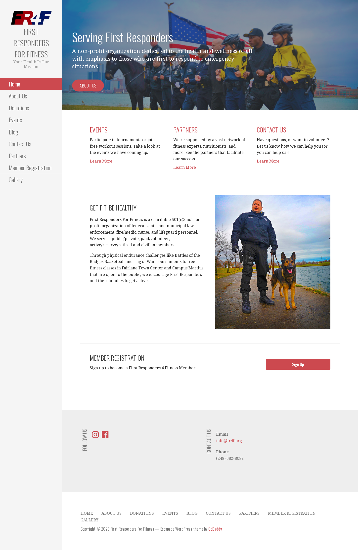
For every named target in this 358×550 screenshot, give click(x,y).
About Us (18, 95)
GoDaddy (215, 529)
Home (14, 83)
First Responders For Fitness (31, 43)
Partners (17, 155)
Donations (19, 107)
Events (15, 119)
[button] (298, 364)
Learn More (101, 161)
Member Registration (30, 167)
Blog (13, 131)
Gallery (16, 179)
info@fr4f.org (229, 440)
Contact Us (20, 143)
